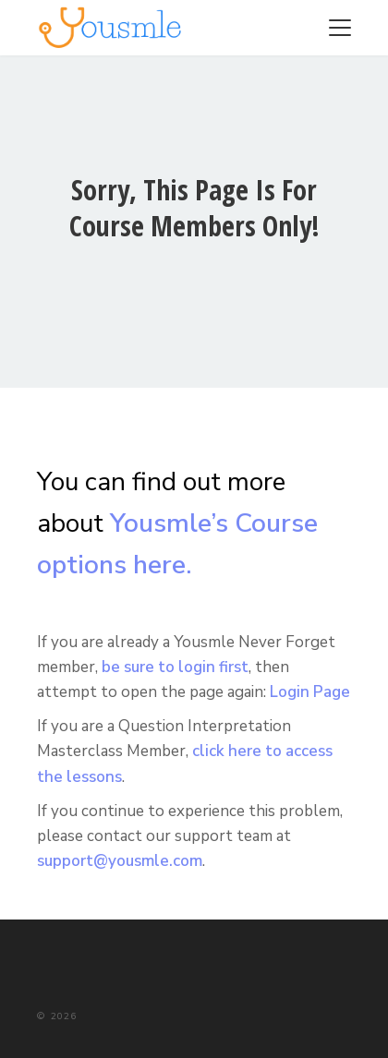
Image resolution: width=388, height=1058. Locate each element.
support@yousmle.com (119, 861)
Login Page (310, 692)
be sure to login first (175, 667)
